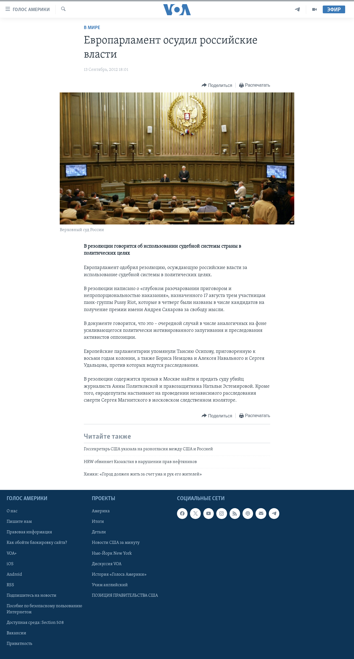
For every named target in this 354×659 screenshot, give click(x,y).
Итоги (98, 522)
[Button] (217, 85)
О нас (12, 511)
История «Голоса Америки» (119, 574)
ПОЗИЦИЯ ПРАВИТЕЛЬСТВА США (125, 595)
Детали (99, 532)
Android (14, 574)
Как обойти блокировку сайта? (37, 543)
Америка (101, 511)
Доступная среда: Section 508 (35, 623)
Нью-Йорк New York (112, 553)
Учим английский (110, 585)
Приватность (19, 644)
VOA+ (12, 553)
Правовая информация (29, 532)
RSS (10, 585)
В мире (92, 27)
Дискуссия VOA (106, 564)
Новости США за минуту (116, 543)
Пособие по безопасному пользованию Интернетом (44, 609)
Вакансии (16, 633)
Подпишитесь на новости (31, 595)
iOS (10, 564)
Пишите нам (19, 522)
